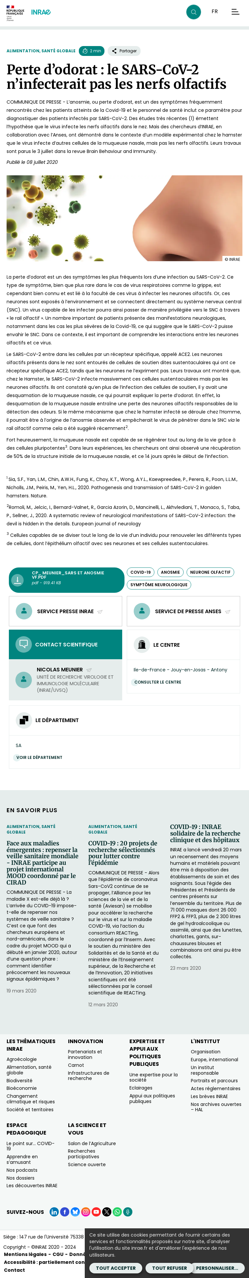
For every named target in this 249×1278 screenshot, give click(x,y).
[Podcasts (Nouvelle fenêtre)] (127, 1211)
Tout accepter (116, 1268)
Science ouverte (87, 1164)
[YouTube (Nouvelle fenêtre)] (96, 1211)
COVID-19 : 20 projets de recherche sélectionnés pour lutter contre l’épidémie (122, 853)
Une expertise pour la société (153, 1077)
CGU (58, 1254)
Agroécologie (22, 1059)
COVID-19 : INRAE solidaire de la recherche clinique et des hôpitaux (205, 833)
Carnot (76, 1065)
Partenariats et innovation (85, 1054)
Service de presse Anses (193, 611)
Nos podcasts (22, 1170)
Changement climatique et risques (31, 1099)
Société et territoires (30, 1109)
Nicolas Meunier (64, 669)
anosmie (170, 572)
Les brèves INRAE (209, 1096)
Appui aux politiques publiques (152, 1098)
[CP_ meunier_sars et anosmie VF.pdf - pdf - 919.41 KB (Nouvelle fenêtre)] (67, 580)
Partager (124, 51)
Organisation (205, 1051)
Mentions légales (25, 1254)
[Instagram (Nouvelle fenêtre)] (85, 1211)
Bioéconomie (22, 1088)
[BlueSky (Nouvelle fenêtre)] (75, 1211)
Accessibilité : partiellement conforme (52, 1262)
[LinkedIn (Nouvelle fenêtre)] (54, 1211)
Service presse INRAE (70, 611)
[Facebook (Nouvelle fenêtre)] (64, 1211)
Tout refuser (169, 1268)
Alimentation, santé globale (41, 51)
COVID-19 (140, 572)
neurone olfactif (210, 572)
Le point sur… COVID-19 (31, 1146)
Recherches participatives (83, 1154)
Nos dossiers (20, 1178)
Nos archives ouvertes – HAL (216, 1107)
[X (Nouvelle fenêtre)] (106, 1211)
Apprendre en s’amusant (22, 1159)
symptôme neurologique (159, 585)
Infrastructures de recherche (88, 1076)
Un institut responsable (205, 1070)
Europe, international (214, 1059)
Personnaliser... (217, 1268)
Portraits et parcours (214, 1080)
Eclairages (140, 1088)
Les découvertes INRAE (32, 1185)
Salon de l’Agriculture (92, 1143)
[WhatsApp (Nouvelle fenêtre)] (117, 1211)
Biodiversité (20, 1080)
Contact (14, 1270)
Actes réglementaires (215, 1088)
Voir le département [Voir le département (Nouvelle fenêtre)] (41, 757)
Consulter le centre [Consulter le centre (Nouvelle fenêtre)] (159, 682)
